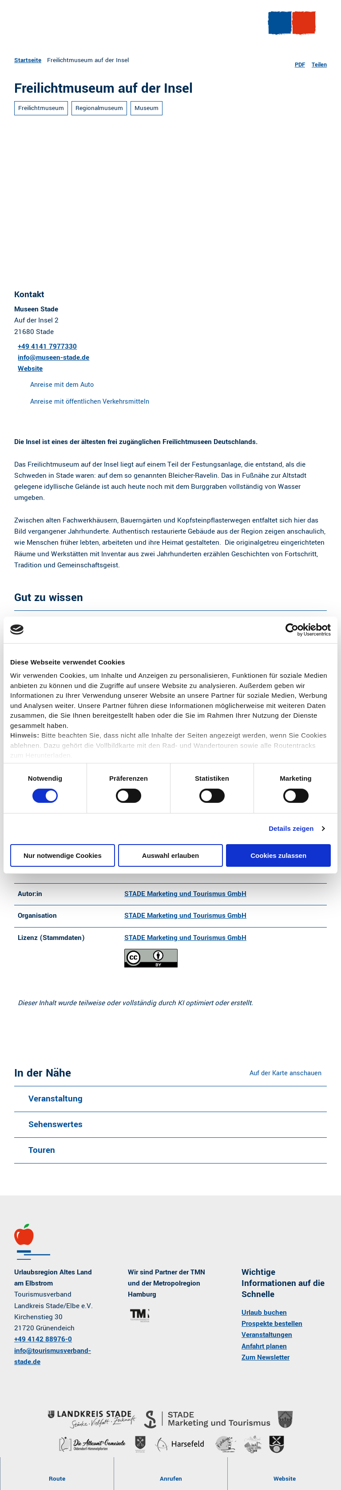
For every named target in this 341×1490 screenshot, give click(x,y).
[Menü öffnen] (277, 26)
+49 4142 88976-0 (43, 1344)
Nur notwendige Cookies (63, 855)
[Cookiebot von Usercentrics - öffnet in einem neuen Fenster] (292, 629)
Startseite (27, 60)
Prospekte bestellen (272, 1328)
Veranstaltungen (267, 1340)
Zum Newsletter (265, 1362)
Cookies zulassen (278, 855)
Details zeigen (291, 828)
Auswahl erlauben (170, 855)
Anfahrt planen (264, 1351)
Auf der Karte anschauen (285, 1077)
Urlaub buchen (264, 1317)
